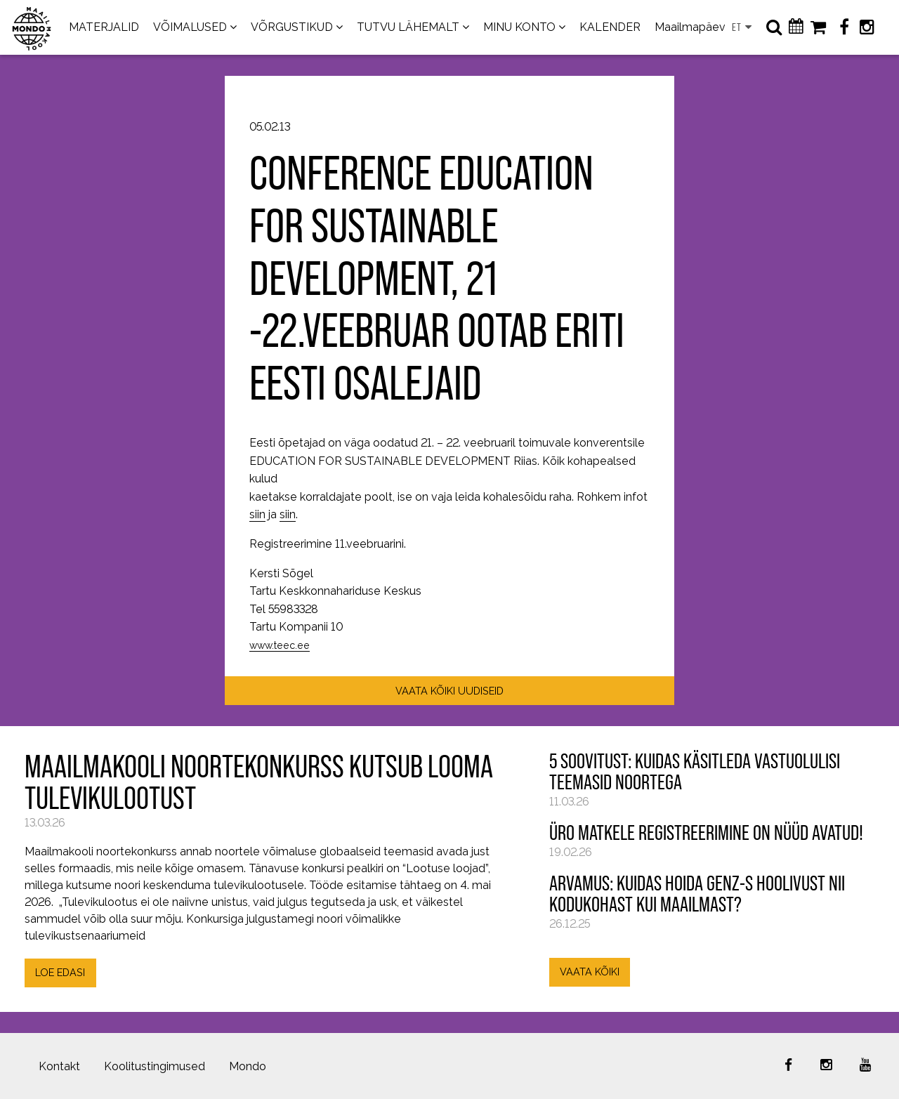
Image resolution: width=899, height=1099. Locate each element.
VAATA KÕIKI (589, 972)
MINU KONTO (519, 27)
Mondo (247, 1066)
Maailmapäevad (697, 27)
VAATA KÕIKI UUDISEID (449, 691)
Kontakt (59, 1066)
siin (257, 514)
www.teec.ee (279, 645)
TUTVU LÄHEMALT (408, 27)
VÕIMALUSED (190, 27)
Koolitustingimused (154, 1066)
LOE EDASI (60, 972)
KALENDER (610, 27)
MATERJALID (104, 27)
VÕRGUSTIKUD (292, 27)
